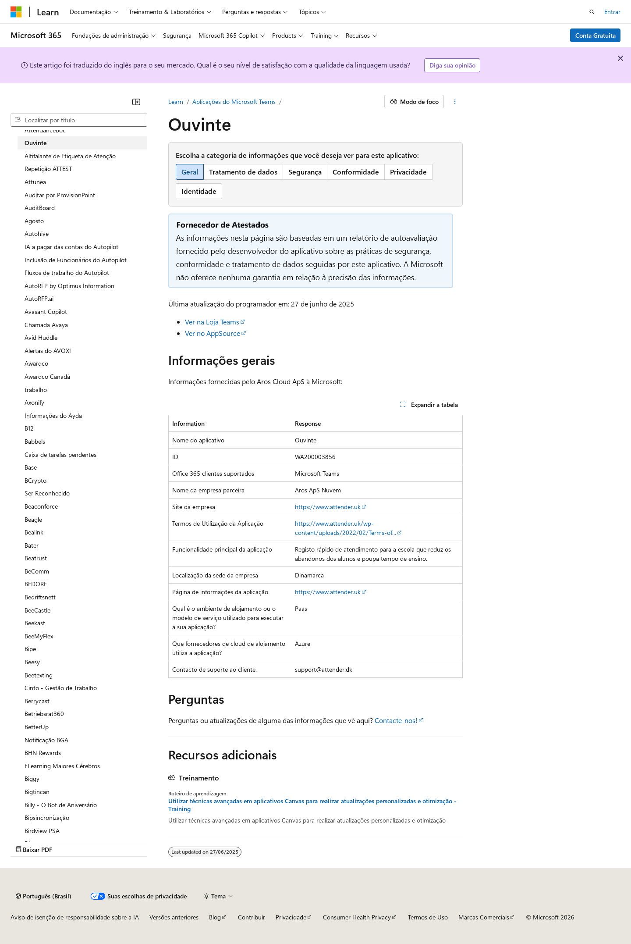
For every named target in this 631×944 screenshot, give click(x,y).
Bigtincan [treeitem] (37, 791)
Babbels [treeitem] (35, 441)
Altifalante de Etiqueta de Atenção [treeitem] (70, 156)
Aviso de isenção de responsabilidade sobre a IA (75, 917)
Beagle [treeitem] (33, 519)
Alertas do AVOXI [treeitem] (48, 350)
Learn (175, 101)
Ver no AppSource (212, 333)
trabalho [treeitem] (36, 389)
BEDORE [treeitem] (36, 584)
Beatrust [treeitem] (36, 558)
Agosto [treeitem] (34, 221)
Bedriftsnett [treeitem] (40, 597)
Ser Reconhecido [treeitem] (47, 493)
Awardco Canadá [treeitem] (47, 376)
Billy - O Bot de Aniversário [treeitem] (61, 805)
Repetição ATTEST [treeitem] (48, 168)
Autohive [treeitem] (37, 233)
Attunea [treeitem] (35, 182)
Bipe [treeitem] (30, 649)
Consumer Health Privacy (357, 917)
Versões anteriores (174, 917)
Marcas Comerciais (483, 917)
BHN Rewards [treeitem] (43, 752)
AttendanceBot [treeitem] (45, 130)
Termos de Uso (428, 917)
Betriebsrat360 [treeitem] (44, 713)
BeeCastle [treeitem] (37, 610)
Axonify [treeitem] (34, 402)
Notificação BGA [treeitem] (46, 740)
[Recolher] (136, 102)
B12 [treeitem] (29, 428)
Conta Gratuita (595, 35)
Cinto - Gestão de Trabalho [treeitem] (61, 688)
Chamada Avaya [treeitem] (46, 325)
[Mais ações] (455, 102)
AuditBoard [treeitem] (40, 207)
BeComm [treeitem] (37, 571)
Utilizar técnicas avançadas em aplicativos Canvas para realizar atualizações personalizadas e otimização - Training (312, 805)
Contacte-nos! (396, 720)
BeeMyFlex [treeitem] (39, 636)
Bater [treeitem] (32, 545)
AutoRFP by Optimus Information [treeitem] (69, 285)
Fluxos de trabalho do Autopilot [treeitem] (67, 272)
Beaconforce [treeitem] (41, 506)
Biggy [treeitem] (32, 778)
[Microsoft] (16, 12)
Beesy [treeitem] (32, 662)
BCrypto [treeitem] (35, 480)
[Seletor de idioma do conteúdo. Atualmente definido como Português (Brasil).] (44, 896)
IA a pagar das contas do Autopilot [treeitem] (71, 246)
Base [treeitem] (31, 467)
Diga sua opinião (452, 65)
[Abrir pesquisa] (592, 12)
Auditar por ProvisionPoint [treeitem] (60, 195)
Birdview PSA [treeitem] (42, 830)
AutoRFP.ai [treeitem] (39, 298)
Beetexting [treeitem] (39, 675)
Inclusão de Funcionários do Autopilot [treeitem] (76, 260)
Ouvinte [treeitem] (35, 143)
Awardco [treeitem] (36, 363)
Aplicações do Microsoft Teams (234, 101)
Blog (215, 917)
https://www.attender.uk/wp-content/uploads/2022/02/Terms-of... (345, 528)
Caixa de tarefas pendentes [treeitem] (60, 454)
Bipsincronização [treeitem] (47, 817)
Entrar (612, 11)
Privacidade (291, 917)
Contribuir (251, 917)
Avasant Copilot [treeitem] (46, 311)
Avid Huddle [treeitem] (41, 337)
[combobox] (79, 120)
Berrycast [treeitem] (37, 701)
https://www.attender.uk (328, 506)
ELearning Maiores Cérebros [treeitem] (62, 766)
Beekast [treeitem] (35, 623)
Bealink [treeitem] (34, 532)
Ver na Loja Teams (212, 321)
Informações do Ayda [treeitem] (53, 415)
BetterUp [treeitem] (37, 727)
